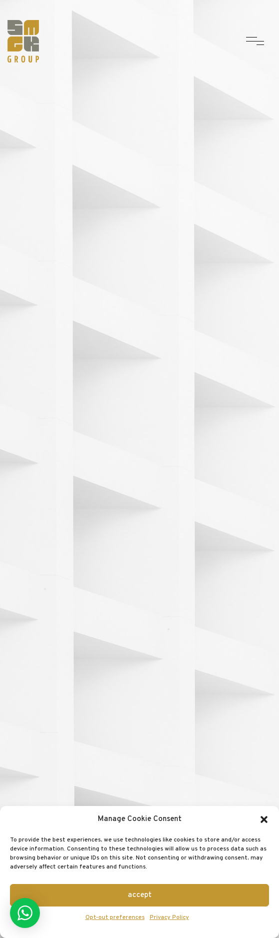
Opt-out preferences (115, 918)
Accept (140, 895)
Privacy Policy (169, 918)
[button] (264, 819)
